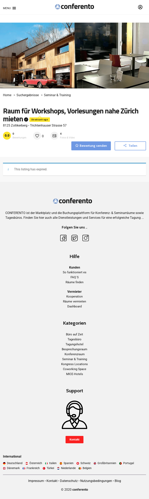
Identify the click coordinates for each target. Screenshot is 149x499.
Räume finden (74, 282)
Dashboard (74, 306)
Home (7, 95)
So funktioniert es (74, 272)
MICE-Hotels (74, 374)
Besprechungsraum (74, 349)
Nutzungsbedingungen (96, 481)
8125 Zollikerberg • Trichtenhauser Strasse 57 (35, 125)
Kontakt (74, 439)
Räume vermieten (74, 301)
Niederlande (68, 468)
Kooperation (74, 296)
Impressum (36, 481)
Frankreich (33, 468)
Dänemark (13, 468)
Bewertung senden (91, 146)
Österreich (35, 463)
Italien (53, 463)
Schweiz (85, 463)
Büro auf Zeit (74, 334)
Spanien (69, 463)
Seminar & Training (57, 95)
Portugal (128, 463)
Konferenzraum (75, 354)
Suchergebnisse (27, 95)
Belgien (87, 468)
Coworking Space (74, 369)
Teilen (130, 146)
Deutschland (14, 463)
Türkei (50, 468)
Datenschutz (69, 481)
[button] (7, 8)
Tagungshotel (74, 344)
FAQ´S (75, 277)
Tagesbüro (74, 339)
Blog (118, 481)
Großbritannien (107, 463)
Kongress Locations (74, 364)
